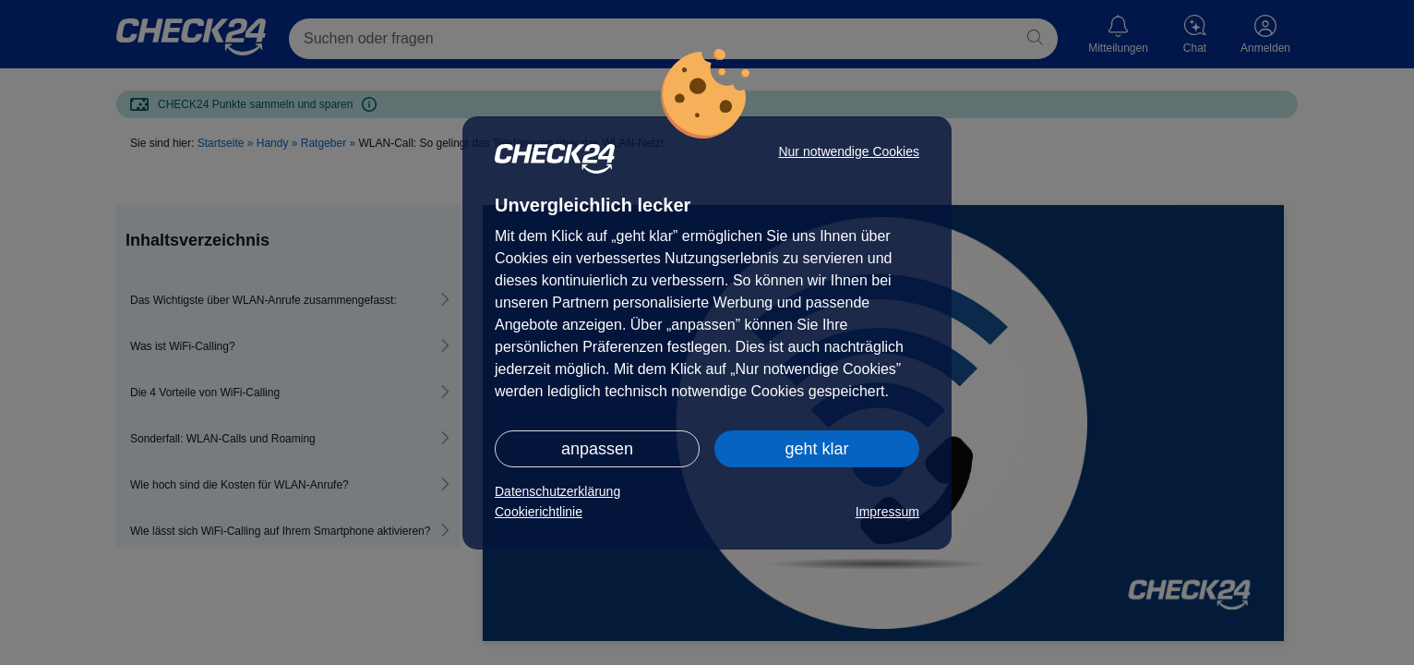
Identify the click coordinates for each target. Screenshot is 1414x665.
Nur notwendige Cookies (848, 151)
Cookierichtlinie (538, 511)
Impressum (887, 511)
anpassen (597, 449)
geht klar (816, 449)
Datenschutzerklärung (557, 491)
